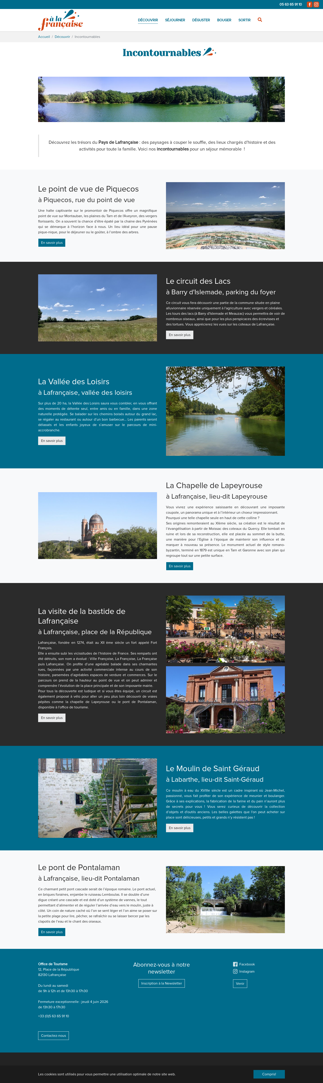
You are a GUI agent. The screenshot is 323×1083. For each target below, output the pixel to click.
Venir (240, 983)
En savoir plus (52, 243)
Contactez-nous (53, 1035)
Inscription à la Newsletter (161, 983)
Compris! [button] (269, 1074)
